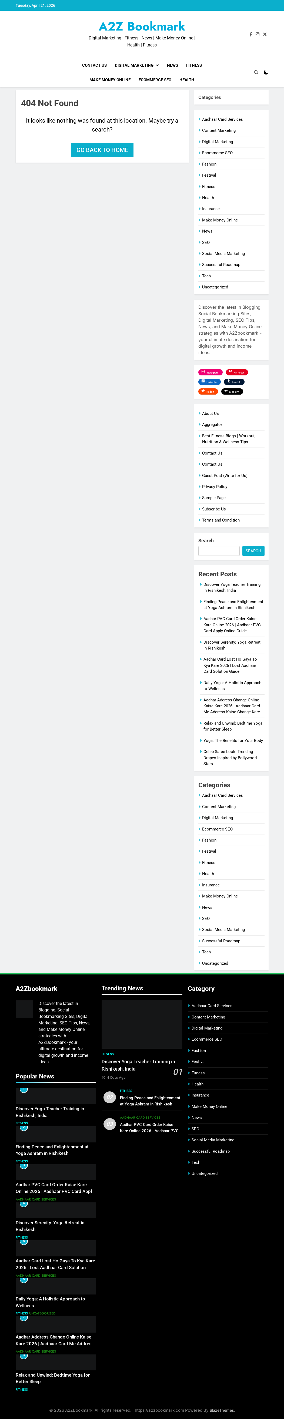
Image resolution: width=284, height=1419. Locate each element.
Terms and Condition (221, 520)
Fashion (209, 164)
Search (206, 540)
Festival (209, 175)
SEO (206, 242)
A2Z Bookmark (142, 26)
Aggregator (212, 424)
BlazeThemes (222, 1410)
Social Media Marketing (223, 253)
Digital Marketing (134, 65)
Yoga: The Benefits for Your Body (233, 740)
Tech (206, 276)
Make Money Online (110, 80)
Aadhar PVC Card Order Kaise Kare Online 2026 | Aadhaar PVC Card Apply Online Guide (232, 624)
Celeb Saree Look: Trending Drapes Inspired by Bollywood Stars (230, 757)
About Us (210, 413)
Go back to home (102, 150)
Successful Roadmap (221, 264)
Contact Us (94, 65)
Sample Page (214, 497)
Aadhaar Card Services (222, 119)
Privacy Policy (214, 486)
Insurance (211, 208)
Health (186, 80)
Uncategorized (215, 287)
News (172, 65)
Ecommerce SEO (155, 80)
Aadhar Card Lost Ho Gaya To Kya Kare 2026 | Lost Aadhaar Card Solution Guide (230, 665)
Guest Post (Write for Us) (225, 475)
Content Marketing (219, 130)
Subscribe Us (214, 509)
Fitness (194, 65)
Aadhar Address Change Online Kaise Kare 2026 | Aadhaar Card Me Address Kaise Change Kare (231, 706)
